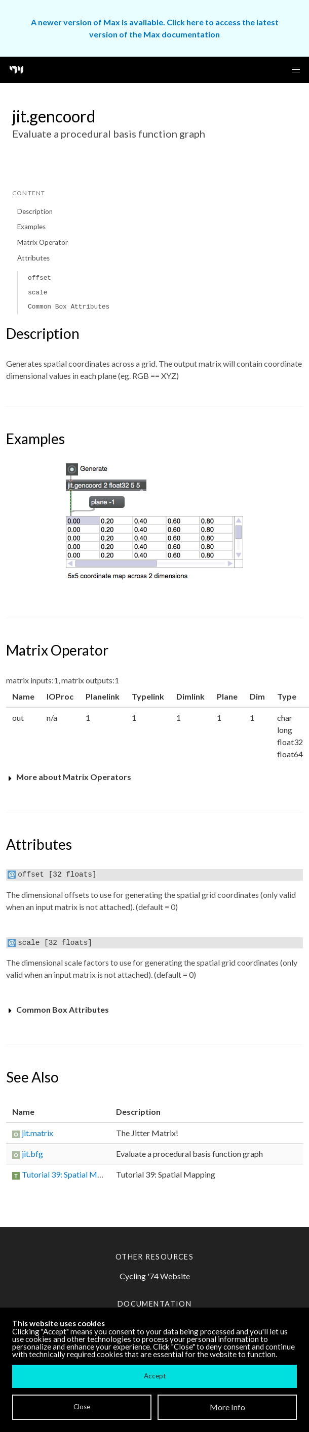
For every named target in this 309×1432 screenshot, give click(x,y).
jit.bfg (32, 1153)
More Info (227, 1407)
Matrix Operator (42, 242)
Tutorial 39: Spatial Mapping (71, 1174)
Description (35, 211)
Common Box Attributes (68, 307)
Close (81, 1407)
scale (37, 292)
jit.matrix (37, 1133)
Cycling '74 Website (155, 1276)
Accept (155, 1376)
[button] (296, 70)
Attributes (33, 258)
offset (39, 278)
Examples (31, 227)
